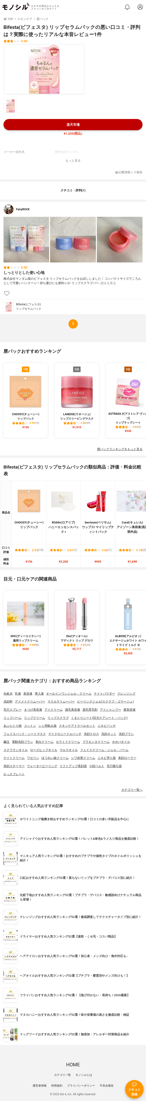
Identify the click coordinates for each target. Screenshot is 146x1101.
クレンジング (126, 693)
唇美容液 (129, 709)
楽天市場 (73, 125)
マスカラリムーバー (61, 701)
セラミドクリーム (68, 742)
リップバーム (12, 718)
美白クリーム (44, 742)
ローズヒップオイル (43, 750)
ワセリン (33, 758)
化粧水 (8, 693)
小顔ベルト (96, 766)
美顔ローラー (127, 758)
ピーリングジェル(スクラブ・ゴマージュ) (105, 701)
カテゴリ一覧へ (132, 790)
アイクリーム (53, 709)
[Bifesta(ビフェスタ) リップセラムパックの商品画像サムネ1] (10, 106)
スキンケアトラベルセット (77, 725)
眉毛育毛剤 (90, 709)
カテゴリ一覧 (62, 1075)
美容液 (27, 693)
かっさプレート (14, 774)
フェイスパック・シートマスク (24, 734)
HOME (73, 1064)
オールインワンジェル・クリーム (69, 693)
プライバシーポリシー (81, 1085)
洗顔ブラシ (126, 734)
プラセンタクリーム (96, 742)
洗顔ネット (108, 734)
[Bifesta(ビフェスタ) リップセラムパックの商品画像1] (44, 69)
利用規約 (56, 1085)
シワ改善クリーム (83, 758)
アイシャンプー (110, 709)
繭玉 (6, 742)
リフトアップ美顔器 (73, 766)
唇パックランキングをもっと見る (120, 449)
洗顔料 (8, 701)
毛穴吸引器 (114, 766)
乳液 (18, 693)
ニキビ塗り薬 (107, 758)
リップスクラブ (58, 718)
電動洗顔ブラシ (22, 742)
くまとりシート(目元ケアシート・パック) (99, 718)
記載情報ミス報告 (129, 172)
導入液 (39, 693)
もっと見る (73, 160)
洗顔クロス (91, 734)
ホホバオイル (121, 742)
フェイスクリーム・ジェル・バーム (104, 750)
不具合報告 (107, 1085)
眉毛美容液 (72, 709)
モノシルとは (83, 1075)
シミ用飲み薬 (47, 725)
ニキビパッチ (107, 725)
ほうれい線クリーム (55, 758)
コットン (30, 725)
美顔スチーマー (14, 766)
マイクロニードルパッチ (64, 734)
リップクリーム (34, 718)
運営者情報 (40, 1085)
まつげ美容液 (33, 709)
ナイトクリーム (14, 758)
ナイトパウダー (104, 693)
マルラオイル (69, 750)
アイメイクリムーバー (30, 701)
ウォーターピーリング (42, 766)
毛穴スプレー (12, 709)
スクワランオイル (15, 750)
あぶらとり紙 (12, 725)
